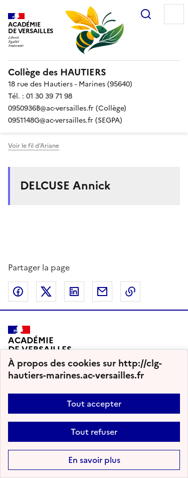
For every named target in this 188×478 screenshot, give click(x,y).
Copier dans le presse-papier (130, 291)
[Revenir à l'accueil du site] (40, 348)
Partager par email (102, 291)
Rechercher (146, 14)
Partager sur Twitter (46, 291)
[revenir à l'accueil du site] (94, 72)
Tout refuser (94, 432)
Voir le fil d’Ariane (33, 145)
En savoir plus (94, 460)
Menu (174, 14)
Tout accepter (94, 404)
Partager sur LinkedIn (74, 291)
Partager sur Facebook (18, 291)
